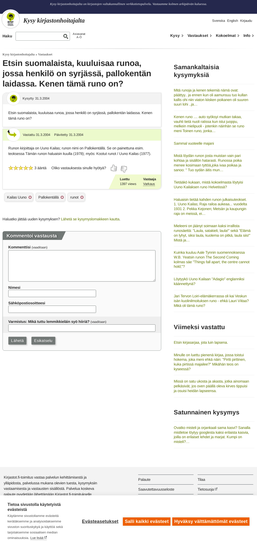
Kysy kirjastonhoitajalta (19, 54)
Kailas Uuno (17, 197)
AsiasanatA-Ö (79, 35)
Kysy (175, 35)
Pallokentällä (48, 197)
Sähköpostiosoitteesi (26, 303)
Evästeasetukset (99, 521)
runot (74, 197)
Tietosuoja (206, 489)
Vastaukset (198, 35)
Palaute (144, 479)
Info (246, 35)
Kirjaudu (246, 21)
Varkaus (149, 184)
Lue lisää (36, 538)
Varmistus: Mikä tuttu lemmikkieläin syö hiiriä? (49, 321)
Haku (7, 36)
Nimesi (14, 287)
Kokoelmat (226, 35)
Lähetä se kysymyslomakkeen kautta (90, 219)
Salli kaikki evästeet (146, 521)
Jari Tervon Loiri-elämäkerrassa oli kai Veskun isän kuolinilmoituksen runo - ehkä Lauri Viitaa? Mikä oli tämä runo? (211, 300)
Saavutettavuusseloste (156, 489)
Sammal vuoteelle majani (194, 143)
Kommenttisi (19, 247)
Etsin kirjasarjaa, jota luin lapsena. (201, 342)
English (232, 21)
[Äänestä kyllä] (114, 168)
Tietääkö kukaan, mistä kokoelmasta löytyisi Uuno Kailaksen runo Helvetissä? (208, 184)
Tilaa (201, 479)
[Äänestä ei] (123, 169)
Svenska (218, 21)
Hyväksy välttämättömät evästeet (210, 521)
